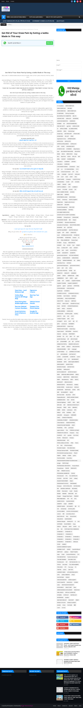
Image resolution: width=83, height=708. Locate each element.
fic (78, 237)
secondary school (70, 514)
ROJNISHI (76, 496)
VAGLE (73, 574)
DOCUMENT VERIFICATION (63, 212)
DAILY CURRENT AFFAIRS (62, 192)
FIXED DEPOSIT (71, 242)
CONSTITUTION (76, 179)
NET (64, 405)
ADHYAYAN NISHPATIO (62, 121)
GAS (63, 250)
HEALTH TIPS (60, 301)
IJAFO (58, 323)
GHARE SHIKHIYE (66, 258)
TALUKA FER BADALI (70, 554)
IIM (73, 321)
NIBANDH (75, 407)
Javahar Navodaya (61, 339)
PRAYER (67, 468)
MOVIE (73, 389)
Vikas (75, 587)
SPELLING (65, 526)
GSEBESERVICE (60, 278)
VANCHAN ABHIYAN (61, 579)
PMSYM (64, 455)
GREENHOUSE (71, 275)
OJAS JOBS (59, 415)
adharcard (68, 118)
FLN (64, 245)
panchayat (70, 427)
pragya (58, 463)
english (58, 232)
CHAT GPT (70, 174)
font (73, 245)
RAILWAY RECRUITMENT (62, 481)
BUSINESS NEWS (71, 159)
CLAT (62, 176)
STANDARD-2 (60, 536)
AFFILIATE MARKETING (72, 123)
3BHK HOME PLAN (61, 111)
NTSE (63, 412)
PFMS (72, 443)
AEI (64, 123)
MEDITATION (66, 377)
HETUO (59, 303)
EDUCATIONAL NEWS (75, 225)
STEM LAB (75, 541)
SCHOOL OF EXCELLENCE (72, 511)
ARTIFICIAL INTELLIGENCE (63, 144)
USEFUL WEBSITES (66, 574)
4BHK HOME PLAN (72, 111)
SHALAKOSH (60, 519)
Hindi (58, 306)
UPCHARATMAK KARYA (72, 572)
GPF (63, 268)
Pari (67, 430)
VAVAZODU (69, 582)
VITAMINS (59, 595)
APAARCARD (60, 136)
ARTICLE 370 (68, 141)
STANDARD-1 (60, 531)
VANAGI (67, 577)
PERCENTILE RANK (61, 440)
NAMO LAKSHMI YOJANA (72, 397)
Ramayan (59, 486)
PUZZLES (59, 478)
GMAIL (78, 260)
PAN (65, 427)
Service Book (73, 516)
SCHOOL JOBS (71, 508)
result (71, 491)
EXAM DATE (73, 232)
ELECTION (69, 227)
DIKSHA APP (60, 204)
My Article (68, 394)
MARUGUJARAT (60, 364)
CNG (76, 176)
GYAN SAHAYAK (70, 288)
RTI (71, 498)
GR (74, 270)
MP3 (78, 389)
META (72, 379)
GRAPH (64, 275)
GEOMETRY (72, 253)
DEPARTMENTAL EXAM (62, 197)
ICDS (72, 318)
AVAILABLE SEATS (70, 146)
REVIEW (58, 493)
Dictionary (64, 199)
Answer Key (59, 133)
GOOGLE (69, 263)
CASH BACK (72, 166)
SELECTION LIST (60, 516)
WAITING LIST (74, 595)
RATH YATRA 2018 (67, 486)
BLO (58, 156)
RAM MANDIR (73, 483)
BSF (79, 156)
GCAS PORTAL (73, 250)
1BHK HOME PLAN (69, 106)
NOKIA (63, 410)
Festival (74, 237)
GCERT (58, 253)
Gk (74, 260)
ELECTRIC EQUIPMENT (62, 230)
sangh (65, 503)
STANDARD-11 (60, 534)
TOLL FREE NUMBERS (74, 564)
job (69, 341)
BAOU (63, 154)
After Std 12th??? (61, 126)
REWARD (64, 493)
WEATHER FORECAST (62, 600)
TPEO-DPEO (60, 567)
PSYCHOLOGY (60, 476)
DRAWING (59, 217)
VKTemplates (10, 705)
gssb (76, 278)
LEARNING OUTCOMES (74, 351)
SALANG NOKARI (70, 501)
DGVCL (58, 199)
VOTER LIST (66, 595)
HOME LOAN (70, 311)
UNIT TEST (70, 569)
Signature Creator (33, 291)
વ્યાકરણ (63, 607)
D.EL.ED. (71, 189)
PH (58, 445)
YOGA (64, 605)
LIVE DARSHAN (64, 354)
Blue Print (63, 156)
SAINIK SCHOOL (60, 501)
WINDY (77, 600)
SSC (61, 529)
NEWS (65, 407)
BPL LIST (74, 156)
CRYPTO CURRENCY (61, 187)
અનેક (42, 232)
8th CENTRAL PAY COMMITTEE (64, 116)
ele (64, 227)
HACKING (59, 296)
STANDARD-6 (68, 539)
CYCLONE (65, 189)
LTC (69, 359)
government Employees (62, 265)
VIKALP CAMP (69, 587)
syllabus (66, 552)
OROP (73, 425)
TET (66, 562)
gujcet (64, 285)
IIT (76, 321)
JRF (73, 341)
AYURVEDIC (69, 149)
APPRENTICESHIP (71, 138)
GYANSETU (66, 291)
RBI (58, 488)
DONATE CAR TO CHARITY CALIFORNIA (66, 215)
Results (75, 491)
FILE (58, 240)
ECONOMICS (60, 222)
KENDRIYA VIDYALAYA (74, 344)
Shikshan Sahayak (61, 521)
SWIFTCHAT (59, 552)
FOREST (78, 245)
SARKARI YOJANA (61, 506)
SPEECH (59, 526)
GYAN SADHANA (61, 288)
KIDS (69, 349)
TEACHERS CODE (72, 559)
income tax (64, 323)
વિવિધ (21, 191)
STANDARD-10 (68, 531)
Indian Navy (72, 329)
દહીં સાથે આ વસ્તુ (26, 232)
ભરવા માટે (40, 191)
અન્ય (20, 169)
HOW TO (59, 316)
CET (73, 171)
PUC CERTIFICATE (73, 476)
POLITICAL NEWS (61, 458)
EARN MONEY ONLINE (62, 220)
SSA (58, 529)
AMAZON (59, 131)
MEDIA (77, 374)
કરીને (34, 232)
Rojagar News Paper (67, 496)
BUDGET (63, 159)
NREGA (58, 412)
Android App (71, 131)
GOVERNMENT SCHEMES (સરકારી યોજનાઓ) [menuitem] (43, 21)
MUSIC (71, 392)
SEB (63, 514)
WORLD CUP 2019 (61, 602)
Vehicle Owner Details (35, 302)
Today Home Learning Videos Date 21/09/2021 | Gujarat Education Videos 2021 (72, 653)
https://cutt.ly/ (25, 246)
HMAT (58, 308)
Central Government (65, 171)
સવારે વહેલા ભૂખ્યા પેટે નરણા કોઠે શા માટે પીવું (25, 229)
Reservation (65, 491)
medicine (7, 29)
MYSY (74, 394)
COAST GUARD (60, 179)
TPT (65, 567)
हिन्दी (75, 605)
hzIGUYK (31, 246)
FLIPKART (59, 245)
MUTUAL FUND (60, 394)
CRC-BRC (77, 182)
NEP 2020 (59, 405)
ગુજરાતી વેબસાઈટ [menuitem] (60, 21)
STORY (58, 544)
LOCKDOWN (65, 356)
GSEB (77, 275)
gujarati (59, 285)
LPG (65, 359)
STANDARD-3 (68, 536)
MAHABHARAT (75, 359)
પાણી (41, 229)
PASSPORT (59, 435)
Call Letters (59, 164)
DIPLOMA (67, 204)
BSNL (58, 159)
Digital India (60, 202)
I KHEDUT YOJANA (61, 318)
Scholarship (63, 508)
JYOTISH (77, 341)
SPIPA (70, 526)
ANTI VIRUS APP (68, 133)
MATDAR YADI (71, 367)
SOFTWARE (59, 524)
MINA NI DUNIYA (68, 382)
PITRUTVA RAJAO (68, 445)
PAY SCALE (75, 435)
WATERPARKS (60, 597)
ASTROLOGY (73, 144)
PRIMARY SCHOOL (65, 470)
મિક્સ (31, 232)
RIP (76, 493)
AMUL (65, 131)
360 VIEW (70, 108)
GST (63, 280)
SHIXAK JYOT (70, 521)
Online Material (60, 422)
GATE (67, 250)
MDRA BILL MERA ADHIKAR (68, 374)
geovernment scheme (62, 255)
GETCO (58, 258)
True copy (70, 567)
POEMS (69, 455)
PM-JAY (75, 453)
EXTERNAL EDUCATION (67, 235)
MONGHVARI (60, 389)
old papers (66, 415)
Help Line (67, 301)
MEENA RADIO (74, 377)
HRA (64, 316)
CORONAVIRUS (60, 182)
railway (75, 478)
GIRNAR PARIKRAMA (67, 260)
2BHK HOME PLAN (61, 108)
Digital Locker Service (69, 202)
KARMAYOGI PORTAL (62, 344)
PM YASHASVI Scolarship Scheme (64, 453)
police (74, 455)
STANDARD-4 (76, 536)
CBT (58, 169)
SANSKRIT (70, 503)
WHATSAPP (71, 600)
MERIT (58, 379)
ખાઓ (37, 232)
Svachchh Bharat (76, 549)
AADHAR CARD (60, 118)
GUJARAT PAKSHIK (76, 280)
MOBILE (76, 384)
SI (75, 521)
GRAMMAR (73, 273)
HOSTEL (76, 313)
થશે (40, 232)
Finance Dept (74, 240)
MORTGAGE (67, 389)
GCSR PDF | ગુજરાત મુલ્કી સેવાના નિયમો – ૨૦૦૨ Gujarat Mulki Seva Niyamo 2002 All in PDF (72, 645)
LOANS (58, 356)
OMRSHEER (73, 415)
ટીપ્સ (32, 169)
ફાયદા (45, 232)
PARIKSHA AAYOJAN (74, 430)
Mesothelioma (65, 379)
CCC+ (77, 169)
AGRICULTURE (76, 126)
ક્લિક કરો (49, 43)
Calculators (59, 161)
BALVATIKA (77, 151)
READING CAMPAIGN (65, 488)
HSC (68, 316)
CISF (58, 176)
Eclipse (74, 220)
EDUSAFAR (59, 227)
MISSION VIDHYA (61, 384)
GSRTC (71, 278)
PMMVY (59, 455)
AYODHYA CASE (60, 149)
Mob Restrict (70, 384)
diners (75, 705)
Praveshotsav (60, 468)
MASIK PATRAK (69, 364)
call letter (73, 161)
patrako (69, 435)
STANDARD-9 (68, 541)
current (59, 189)
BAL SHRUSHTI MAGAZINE (67, 151)
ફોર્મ (37, 191)
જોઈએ (38, 229)
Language (74, 349)
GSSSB (58, 280)
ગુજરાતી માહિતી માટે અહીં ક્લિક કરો (27, 140)
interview (65, 334)
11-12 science (60, 106)
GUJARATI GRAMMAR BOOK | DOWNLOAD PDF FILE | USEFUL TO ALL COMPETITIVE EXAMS (72, 689)
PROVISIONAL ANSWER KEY (63, 473)
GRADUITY (66, 273)
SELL (67, 516)
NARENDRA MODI (61, 400)
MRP (58, 392)
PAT (65, 435)
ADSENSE (59, 123)
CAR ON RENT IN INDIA (62, 166)
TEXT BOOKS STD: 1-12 (74, 562)
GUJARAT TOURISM (61, 283)
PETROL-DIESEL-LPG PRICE (63, 443)
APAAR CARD (77, 133)
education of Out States (62, 225)
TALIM (63, 554)
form (58, 247)
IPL (63, 336)
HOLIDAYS (69, 308)
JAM (78, 336)
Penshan (72, 438)
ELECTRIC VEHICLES (73, 230)
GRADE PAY (59, 273)
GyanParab (59, 291)
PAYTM (58, 438)
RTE (68, 498)
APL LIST (67, 136)
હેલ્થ (35, 169)
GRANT (58, 275)
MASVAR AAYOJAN (61, 367)
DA (75, 189)
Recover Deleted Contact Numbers (21, 307)
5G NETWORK (60, 113)
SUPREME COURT (61, 549)
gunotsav (70, 285)
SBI (75, 506)
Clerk (66, 176)
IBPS (68, 318)
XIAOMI (59, 605)
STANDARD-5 (60, 539)
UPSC (58, 574)
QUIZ (71, 478)
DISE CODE (71, 207)
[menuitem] (4, 17)
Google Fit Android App (34, 312)
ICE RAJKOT (59, 321)
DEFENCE (67, 194)
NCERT (69, 402)
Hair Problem (67, 296)
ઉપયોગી (24, 169)
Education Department (70, 222)
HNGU (63, 308)
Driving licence (67, 217)
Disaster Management (62, 207)
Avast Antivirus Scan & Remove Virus (20, 313)
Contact (12, 1)
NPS (75, 410)
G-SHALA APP (65, 247)
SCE (58, 508)
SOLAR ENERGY (67, 524)
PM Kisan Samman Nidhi (62, 450)
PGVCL (76, 443)
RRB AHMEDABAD (61, 498)
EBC (70, 220)
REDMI (58, 491)
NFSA (69, 407)
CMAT (71, 176)
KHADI (63, 346)
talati (58, 554)
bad (58, 151)
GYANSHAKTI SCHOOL (73, 293)
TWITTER (59, 569)
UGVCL (64, 569)
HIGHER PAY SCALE (75, 303)
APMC (72, 136)
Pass (77, 432)
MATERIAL (59, 369)
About (7, 1)
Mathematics (67, 369)
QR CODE (65, 478)
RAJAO (71, 481)
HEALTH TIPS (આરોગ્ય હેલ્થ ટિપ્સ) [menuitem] (54, 17)
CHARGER (64, 174)
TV (75, 567)
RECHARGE (74, 488)
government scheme (75, 265)
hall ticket (74, 296)
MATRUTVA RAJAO (72, 372)
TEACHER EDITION (61, 557)
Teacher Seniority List (72, 557)
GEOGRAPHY (65, 253)
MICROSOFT (60, 382)
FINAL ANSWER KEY (65, 240)
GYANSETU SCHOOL (61, 293)
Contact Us (64, 705)
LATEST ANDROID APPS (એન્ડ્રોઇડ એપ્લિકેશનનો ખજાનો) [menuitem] (16, 21)
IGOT (70, 321)
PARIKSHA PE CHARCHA (62, 432)
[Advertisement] (28, 57)
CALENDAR (66, 161)
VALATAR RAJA (60, 577)
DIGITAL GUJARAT (73, 199)
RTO (75, 498)
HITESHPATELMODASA (73, 306)
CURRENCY (74, 187)
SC (78, 506)
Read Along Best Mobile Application (21, 302)
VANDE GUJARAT (72, 579)
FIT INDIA (59, 242)
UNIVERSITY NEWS (61, 572)
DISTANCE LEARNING (62, 209)
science (59, 514)
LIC (58, 354)
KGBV (58, 346)
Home (3, 1)
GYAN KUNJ (76, 285)
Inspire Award (60, 331)
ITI (74, 336)
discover (71, 705)
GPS (66, 268)
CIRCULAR (77, 174)
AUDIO (62, 146)
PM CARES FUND (71, 448)
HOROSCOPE (60, 313)
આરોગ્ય (29, 169)
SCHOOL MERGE (61, 511)
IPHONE (59, 336)
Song (74, 524)
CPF (72, 182)
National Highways (61, 402)
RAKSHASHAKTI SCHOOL (62, 483)
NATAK (72, 400)
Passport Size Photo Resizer (34, 307)
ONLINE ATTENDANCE (67, 417)
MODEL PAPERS (60, 387)
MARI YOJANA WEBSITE (73, 362)
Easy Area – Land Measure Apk (21, 291)
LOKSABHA (59, 359)
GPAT (58, 268)
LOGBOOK (72, 356)
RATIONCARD (77, 486)
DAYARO (72, 192)
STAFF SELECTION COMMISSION (72, 529)
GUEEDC (68, 280)
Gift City (59, 260)
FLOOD (68, 245)
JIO (58, 341)
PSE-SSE (73, 473)
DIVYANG (71, 209)
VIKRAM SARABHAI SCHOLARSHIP (64, 590)
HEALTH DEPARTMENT (70, 298)
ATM (58, 146)
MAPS (65, 362)
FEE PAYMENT (60, 237)
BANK (58, 154)
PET (68, 440)
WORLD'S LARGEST (71, 602)
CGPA (58, 174)
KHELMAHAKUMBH (61, 349)
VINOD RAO (77, 590)
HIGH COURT (66, 303)
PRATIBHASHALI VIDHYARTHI (63, 465)
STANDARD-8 (60, 541)
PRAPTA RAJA (65, 463)
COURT (67, 182)
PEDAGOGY (65, 438)
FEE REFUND (68, 237)
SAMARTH (59, 503)
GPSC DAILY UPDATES (62, 270)
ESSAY (67, 232)
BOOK (69, 156)
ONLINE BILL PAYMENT (62, 420)
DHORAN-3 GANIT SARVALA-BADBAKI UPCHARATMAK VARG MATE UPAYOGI (72, 661)
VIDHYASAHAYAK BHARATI (68, 585)
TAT (78, 554)
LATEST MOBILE (60, 351)
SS (78, 526)
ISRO (71, 336)
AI (57, 128)
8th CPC (74, 116)
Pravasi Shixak (75, 465)
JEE (68, 339)
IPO (67, 336)
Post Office (69, 458)
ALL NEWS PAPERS (73, 128)
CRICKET (64, 184)
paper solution (60, 430)
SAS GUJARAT (70, 506)
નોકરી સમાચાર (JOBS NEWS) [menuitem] (36, 17)
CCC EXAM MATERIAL (69, 169)
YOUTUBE (69, 605)
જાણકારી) (40, 169)
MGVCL (76, 379)
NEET (78, 402)
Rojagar (59, 496)
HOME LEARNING (61, 311)
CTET (69, 187)
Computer (68, 179)
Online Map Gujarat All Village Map (21, 296)
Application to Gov (61, 138)
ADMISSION (72, 121)
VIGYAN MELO (60, 587)
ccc (62, 169)
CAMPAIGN (66, 164)
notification (69, 410)
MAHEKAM (59, 362)
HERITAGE (73, 301)
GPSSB (70, 270)
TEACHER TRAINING (61, 559)
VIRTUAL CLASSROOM (70, 592)
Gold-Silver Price (61, 263)
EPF (63, 232)
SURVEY (68, 549)
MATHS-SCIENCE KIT (61, 372)
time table (65, 564)
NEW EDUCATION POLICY (73, 405)
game (58, 250)
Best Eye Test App (34, 296)
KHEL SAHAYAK (76, 346)
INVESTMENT (72, 334)
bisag (75, 154)
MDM (58, 374)
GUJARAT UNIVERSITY (72, 283)
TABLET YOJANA (74, 552)
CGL (77, 171)
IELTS (65, 321)
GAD (71, 247)
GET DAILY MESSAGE (73, 255)
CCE (58, 171)
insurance (75, 331)
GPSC (70, 268)
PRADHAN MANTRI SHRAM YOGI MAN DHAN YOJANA (67, 461)
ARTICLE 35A (60, 141)
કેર (37, 169)
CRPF (69, 184)
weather (67, 597)
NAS (68, 400)
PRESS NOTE (73, 468)
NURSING (69, 412)
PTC (66, 476)
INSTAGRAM (68, 331)
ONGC (58, 417)
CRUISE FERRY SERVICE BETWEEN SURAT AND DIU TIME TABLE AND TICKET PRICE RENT (72, 697)
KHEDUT (69, 346)
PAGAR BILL (59, 427)
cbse (78, 166)
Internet (59, 334)
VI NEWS (76, 582)
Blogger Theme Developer (27, 705)
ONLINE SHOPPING (70, 422)
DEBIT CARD (60, 194)
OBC (74, 412)
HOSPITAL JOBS (68, 313)
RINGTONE (70, 493)
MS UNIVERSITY (64, 392)
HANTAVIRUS (60, 298)
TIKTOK (59, 564)
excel (58, 235)
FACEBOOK (76, 235)
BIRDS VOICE (69, 154)
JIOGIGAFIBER (64, 341)
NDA (74, 402)
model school (69, 387)
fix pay (64, 242)
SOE (78, 521)
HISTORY (64, 306)
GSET (67, 278)
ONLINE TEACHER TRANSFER (63, 425)
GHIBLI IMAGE (75, 258)
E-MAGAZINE (75, 217)
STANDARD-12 (69, 534)
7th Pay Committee (69, 113)
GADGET (76, 247)
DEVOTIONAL (72, 197)
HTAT (72, 316)
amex (80, 705)
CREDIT (58, 184)
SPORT (74, 526)
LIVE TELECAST (72, 354)
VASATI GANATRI (61, 582)
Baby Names (77, 149)
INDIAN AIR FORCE (61, 326)
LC (66, 351)
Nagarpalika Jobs (61, 397)
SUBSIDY (64, 544)
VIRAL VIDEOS (60, 592)
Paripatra (72, 432)
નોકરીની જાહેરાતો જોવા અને (29, 191)
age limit (69, 126)
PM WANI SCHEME (74, 450)
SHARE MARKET (68, 519)
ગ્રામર (58, 607)
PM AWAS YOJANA (61, 448)
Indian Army (70, 326)
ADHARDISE (75, 118)
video (58, 585)
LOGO (78, 356)
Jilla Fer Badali (74, 339)
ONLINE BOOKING (73, 420)
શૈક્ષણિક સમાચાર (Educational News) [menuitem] (16, 17)
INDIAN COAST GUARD (62, 329)
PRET (58, 470)
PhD (61, 445)
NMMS (58, 410)
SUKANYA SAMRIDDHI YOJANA (64, 547)
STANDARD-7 (76, 539)
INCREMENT (71, 323)
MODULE (76, 387)
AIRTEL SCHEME (63, 128)
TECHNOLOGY (60, 562)
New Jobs (59, 407)
